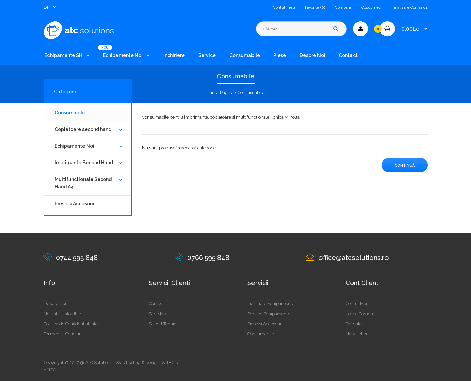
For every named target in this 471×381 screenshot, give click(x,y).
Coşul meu (371, 7)
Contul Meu (357, 303)
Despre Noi (55, 303)
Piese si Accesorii (74, 203)
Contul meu (284, 7)
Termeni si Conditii (62, 333)
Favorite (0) (315, 7)
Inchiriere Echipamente (270, 303)
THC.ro (172, 362)
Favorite (354, 323)
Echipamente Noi (74, 146)
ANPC (50, 369)
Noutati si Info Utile (62, 313)
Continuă (405, 165)
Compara (343, 7)
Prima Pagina (220, 92)
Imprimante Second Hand (84, 162)
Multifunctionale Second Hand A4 (83, 183)
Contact (156, 303)
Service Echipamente (268, 313)
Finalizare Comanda (410, 7)
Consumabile (251, 92)
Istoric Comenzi (361, 313)
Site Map (157, 313)
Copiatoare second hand (83, 129)
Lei (47, 7)
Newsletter (357, 333)
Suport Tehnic (162, 323)
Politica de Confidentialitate (71, 323)
